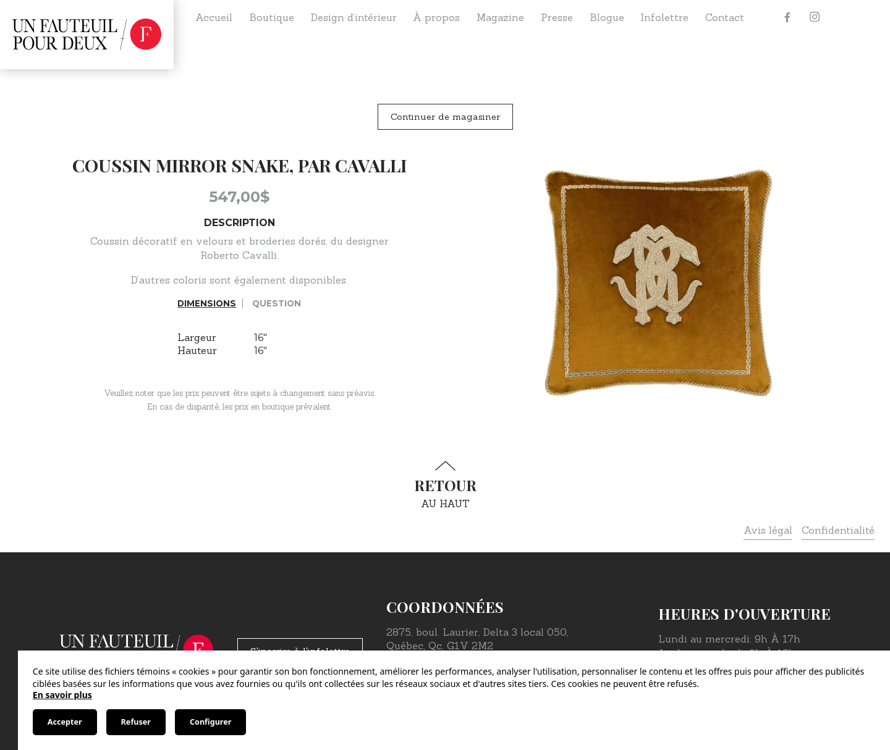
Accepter (65, 722)
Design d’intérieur (354, 17)
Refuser (136, 722)
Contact (724, 17)
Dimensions (206, 303)
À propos (436, 17)
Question (276, 303)
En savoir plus (62, 695)
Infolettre (664, 17)
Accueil (213, 17)
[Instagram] (814, 17)
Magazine (500, 17)
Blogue (607, 17)
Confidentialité (838, 530)
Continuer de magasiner (445, 116)
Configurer (210, 722)
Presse (557, 17)
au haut (445, 485)
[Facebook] (787, 17)
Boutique (271, 17)
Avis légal (768, 530)
